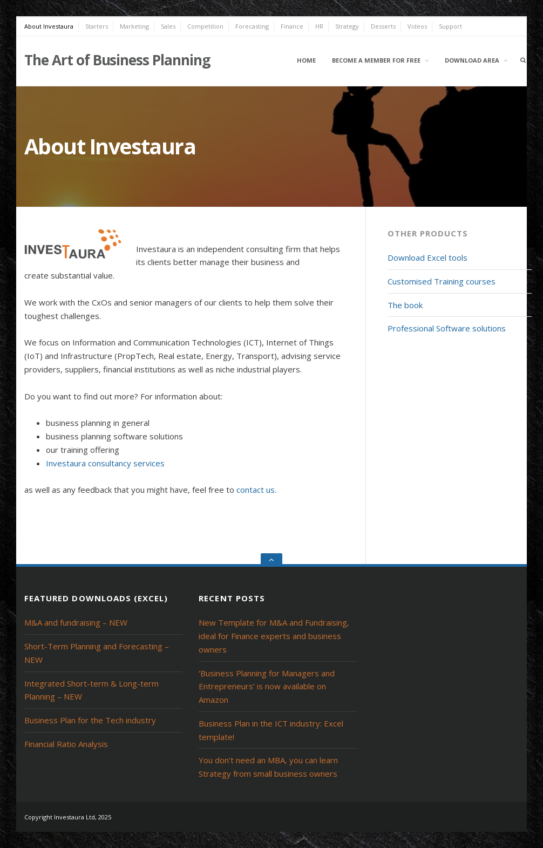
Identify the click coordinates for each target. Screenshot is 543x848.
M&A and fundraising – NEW (75, 622)
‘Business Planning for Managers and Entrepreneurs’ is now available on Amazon (267, 686)
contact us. (256, 489)
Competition (205, 26)
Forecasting (252, 26)
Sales (168, 26)
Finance (292, 26)
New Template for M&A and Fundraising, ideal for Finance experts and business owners (274, 636)
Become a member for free (376, 60)
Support (450, 26)
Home (306, 60)
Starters (96, 26)
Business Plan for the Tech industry (90, 720)
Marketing (134, 26)
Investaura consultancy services (105, 463)
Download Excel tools (427, 257)
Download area (472, 60)
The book (405, 305)
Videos (417, 26)
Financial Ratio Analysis (66, 743)
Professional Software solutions (447, 328)
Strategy (347, 26)
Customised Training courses (442, 281)
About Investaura (48, 26)
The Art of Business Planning (117, 60)
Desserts (383, 26)
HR (319, 26)
